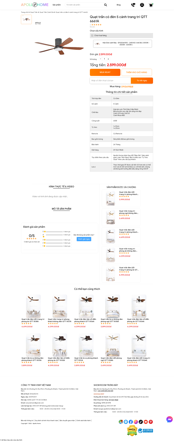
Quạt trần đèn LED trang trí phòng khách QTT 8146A (128, 231)
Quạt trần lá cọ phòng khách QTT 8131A (86, 359)
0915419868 (127, 86)
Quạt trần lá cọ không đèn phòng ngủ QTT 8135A (112, 320)
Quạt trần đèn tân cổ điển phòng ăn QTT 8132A (59, 359)
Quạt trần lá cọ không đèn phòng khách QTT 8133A (32, 359)
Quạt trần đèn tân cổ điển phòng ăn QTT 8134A (138, 320)
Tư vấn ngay (142, 80)
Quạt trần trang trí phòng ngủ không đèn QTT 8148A (128, 212)
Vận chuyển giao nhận (67, 420)
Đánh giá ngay (84, 239)
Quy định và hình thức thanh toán (46, 420)
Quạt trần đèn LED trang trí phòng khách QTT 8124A (138, 359)
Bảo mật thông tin (27, 420)
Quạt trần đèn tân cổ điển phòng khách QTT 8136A (85, 320)
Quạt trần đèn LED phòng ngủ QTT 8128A (111, 359)
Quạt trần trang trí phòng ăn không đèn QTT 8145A (127, 250)
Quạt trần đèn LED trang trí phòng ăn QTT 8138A (33, 320)
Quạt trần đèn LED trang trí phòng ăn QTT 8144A (128, 269)
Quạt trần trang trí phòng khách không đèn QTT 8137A (59, 320)
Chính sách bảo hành (83, 420)
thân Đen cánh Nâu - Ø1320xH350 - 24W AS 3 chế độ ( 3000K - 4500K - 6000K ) (126, 44)
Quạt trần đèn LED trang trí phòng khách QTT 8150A (128, 193)
